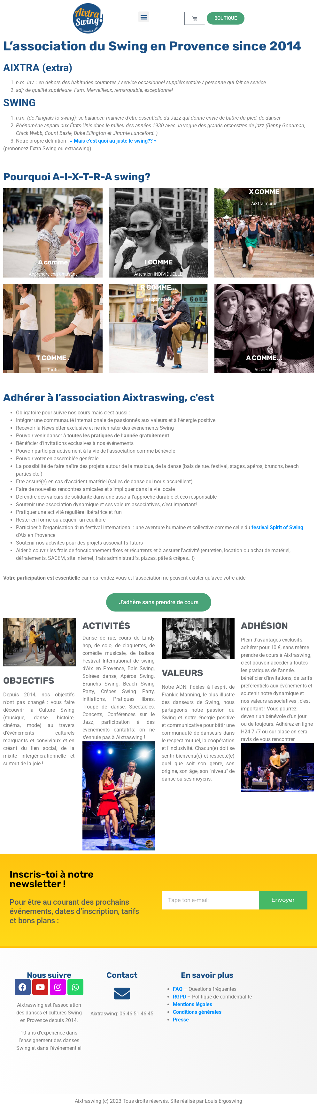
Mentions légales (193, 1004)
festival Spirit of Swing (277, 527)
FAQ (177, 989)
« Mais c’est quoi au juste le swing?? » (113, 141)
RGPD (179, 997)
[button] (143, 16)
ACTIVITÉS (106, 625)
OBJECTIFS (28, 680)
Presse (181, 1020)
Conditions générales (197, 1012)
